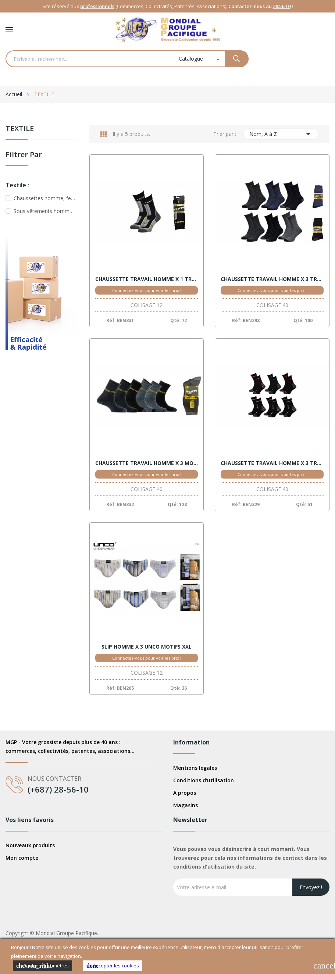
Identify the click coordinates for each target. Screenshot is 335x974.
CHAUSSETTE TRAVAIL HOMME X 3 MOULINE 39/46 (146, 463)
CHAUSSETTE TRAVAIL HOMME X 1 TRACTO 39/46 (146, 279)
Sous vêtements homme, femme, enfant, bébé (44, 211)
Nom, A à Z (281, 134)
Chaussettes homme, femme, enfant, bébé (44, 198)
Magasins (185, 805)
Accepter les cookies (112, 965)
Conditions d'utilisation (203, 780)
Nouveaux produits (30, 845)
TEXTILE (20, 129)
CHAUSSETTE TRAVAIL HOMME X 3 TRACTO (272, 463)
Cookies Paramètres (42, 965)
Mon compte (22, 857)
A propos (184, 792)
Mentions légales (195, 767)
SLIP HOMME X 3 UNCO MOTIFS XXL (146, 646)
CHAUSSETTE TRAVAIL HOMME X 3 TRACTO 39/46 (272, 279)
